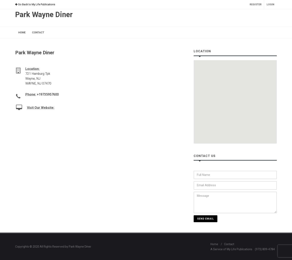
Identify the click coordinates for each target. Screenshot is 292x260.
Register (256, 4)
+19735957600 (48, 94)
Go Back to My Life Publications (35, 4)
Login (270, 4)
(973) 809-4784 (265, 249)
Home (214, 244)
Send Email (205, 218)
